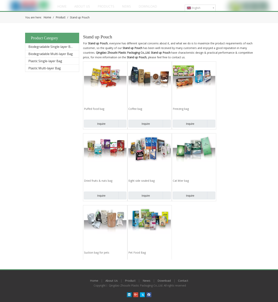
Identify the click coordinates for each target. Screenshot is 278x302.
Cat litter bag (181, 180)
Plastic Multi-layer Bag (44, 68)
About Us (111, 280)
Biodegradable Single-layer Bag (51, 47)
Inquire (94, 123)
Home (94, 280)
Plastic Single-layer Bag (45, 61)
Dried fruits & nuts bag (98, 180)
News (146, 280)
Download (164, 280)
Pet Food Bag (137, 252)
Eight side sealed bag (141, 180)
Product (130, 280)
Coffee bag (135, 109)
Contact (183, 280)
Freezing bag (181, 109)
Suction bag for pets (96, 252)
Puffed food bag (94, 109)
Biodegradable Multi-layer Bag (50, 54)
